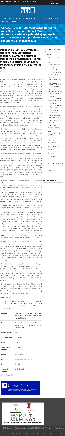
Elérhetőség (8, 1)
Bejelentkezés (55, 3)
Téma (17, 323)
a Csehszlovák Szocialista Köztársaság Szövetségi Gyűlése (55, 98)
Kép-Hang (42, 18)
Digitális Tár (16, 18)
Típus (47, 138)
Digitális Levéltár (7, 18)
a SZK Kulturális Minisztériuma (53, 111)
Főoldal (3, 432)
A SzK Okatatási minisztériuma (53, 68)
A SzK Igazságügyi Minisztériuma (54, 58)
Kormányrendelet (54, 160)
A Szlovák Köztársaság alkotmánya (55, 141)
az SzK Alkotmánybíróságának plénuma (55, 132)
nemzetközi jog (20, 327)
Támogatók (36, 1)
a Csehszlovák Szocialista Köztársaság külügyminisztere (55, 105)
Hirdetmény (52, 153)
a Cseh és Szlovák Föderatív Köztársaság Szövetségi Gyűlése (55, 91)
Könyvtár (49, 18)
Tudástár (13, 21)
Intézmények (34, 18)
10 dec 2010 (5, 71)
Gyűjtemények (26, 18)
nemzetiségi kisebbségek (30, 325)
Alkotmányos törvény (55, 146)
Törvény (50, 167)
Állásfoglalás (19, 316)
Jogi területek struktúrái (30, 323)
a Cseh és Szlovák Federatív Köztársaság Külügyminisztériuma (55, 84)
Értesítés (51, 174)
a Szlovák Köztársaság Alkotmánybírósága (55, 116)
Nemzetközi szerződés (55, 163)
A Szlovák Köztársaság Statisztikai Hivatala (55, 78)
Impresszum (17, 1)
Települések (5, 21)
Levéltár (56, 18)
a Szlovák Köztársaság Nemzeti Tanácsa (55, 126)
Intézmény (49, 54)
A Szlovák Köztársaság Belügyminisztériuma (55, 73)
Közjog (17, 325)
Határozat (51, 149)
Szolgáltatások (26, 1)
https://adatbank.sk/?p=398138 (28, 359)
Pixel (62, 433)
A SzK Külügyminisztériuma (55, 63)
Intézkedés (51, 156)
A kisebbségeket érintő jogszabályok (27, 313)
